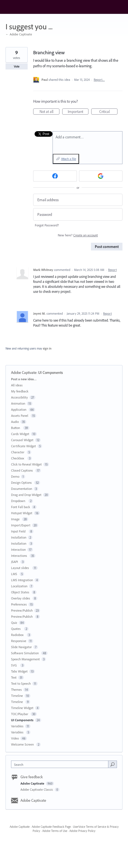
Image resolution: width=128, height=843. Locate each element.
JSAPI (15, 562)
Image (15, 519)
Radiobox (18, 635)
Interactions (19, 556)
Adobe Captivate (23, 372)
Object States (20, 592)
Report (112, 270)
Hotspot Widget (21, 513)
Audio (15, 422)
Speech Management (25, 659)
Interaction (18, 549)
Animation (18, 403)
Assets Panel (20, 415)
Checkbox (18, 458)
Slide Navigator (21, 647)
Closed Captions (22, 470)
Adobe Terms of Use (54, 831)
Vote (17, 66)
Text (14, 677)
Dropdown (19, 501)
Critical (108, 112)
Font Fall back (20, 507)
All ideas (17, 385)
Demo (15, 476)
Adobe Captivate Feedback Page (51, 827)
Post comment (107, 246)
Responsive (18, 641)
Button (16, 428)
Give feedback (31, 776)
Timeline (17, 696)
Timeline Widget (22, 708)
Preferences (19, 604)
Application (19, 409)
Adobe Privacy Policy (82, 831)
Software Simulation (25, 653)
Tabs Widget (19, 671)
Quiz (14, 622)
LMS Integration (22, 580)
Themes (16, 689)
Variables (17, 726)
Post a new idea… (23, 379)
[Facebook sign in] (55, 176)
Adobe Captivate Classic (37, 789)
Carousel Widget (22, 440)
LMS (14, 574)
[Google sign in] (101, 176)
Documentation (21, 489)
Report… (99, 80)
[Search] (112, 764)
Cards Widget (20, 434)
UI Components (50, 372)
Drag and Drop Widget (26, 495)
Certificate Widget (23, 446)
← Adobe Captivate (19, 34)
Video (15, 738)
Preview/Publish (22, 610)
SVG (15, 665)
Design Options (22, 482)
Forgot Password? (47, 225)
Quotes (16, 629)
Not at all (50, 112)
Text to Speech (21, 683)
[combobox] (61, 764)
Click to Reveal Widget (26, 464)
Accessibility (19, 397)
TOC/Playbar (20, 714)
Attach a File (68, 159)
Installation (18, 537)
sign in (47, 348)
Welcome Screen (23, 744)
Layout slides (21, 568)
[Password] (77, 214)
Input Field (19, 531)
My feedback (19, 391)
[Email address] (77, 200)
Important (78, 112)
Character (18, 452)
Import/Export (20, 525)
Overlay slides (21, 598)
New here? (78, 235)
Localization (19, 586)
